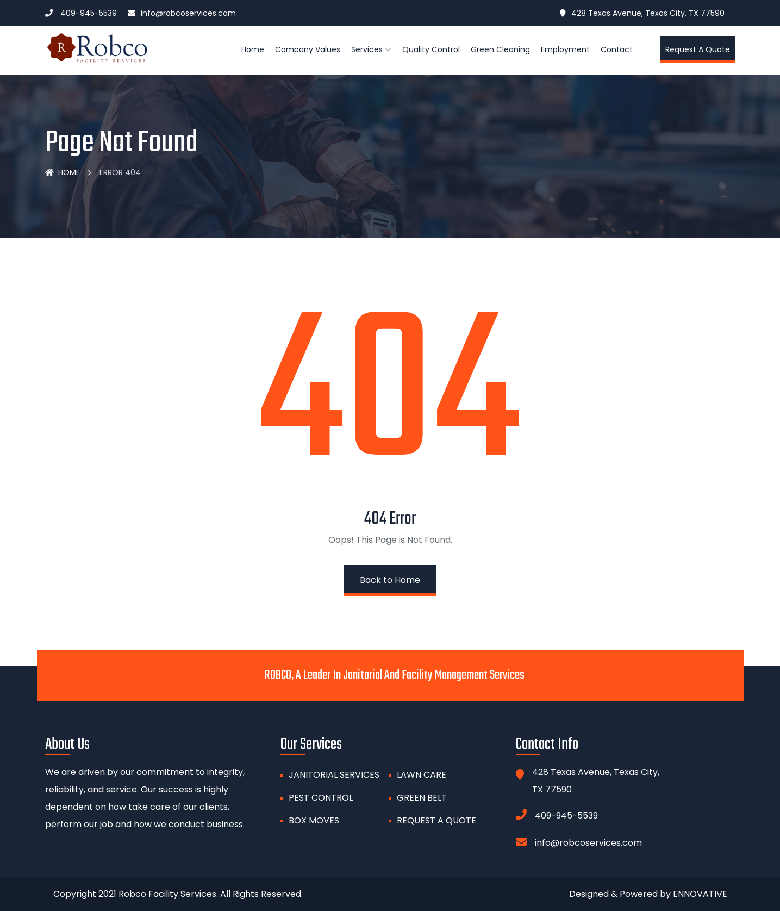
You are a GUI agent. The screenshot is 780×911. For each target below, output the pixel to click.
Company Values (307, 49)
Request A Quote (436, 820)
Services (367, 49)
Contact (617, 49)
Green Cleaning (500, 49)
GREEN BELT (422, 797)
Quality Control (431, 49)
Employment (565, 49)
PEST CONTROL (321, 797)
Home (252, 49)
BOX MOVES (314, 820)
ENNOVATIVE (700, 894)
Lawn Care (421, 775)
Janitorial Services (334, 775)
